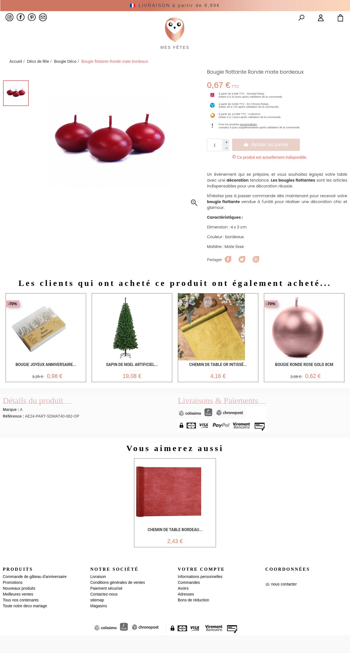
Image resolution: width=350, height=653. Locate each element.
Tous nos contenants (20, 617)
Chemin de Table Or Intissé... (218, 376)
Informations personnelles (200, 594)
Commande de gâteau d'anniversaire (35, 594)
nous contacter (284, 601)
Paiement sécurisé (106, 606)
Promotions (13, 600)
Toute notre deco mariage (25, 623)
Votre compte (201, 586)
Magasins (98, 623)
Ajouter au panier (266, 157)
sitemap (97, 617)
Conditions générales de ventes (117, 600)
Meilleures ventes (18, 611)
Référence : (13, 431)
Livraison (98, 594)
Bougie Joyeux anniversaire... (46, 376)
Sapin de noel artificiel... (132, 376)
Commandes (189, 600)
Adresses (186, 611)
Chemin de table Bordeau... (175, 544)
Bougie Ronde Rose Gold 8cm (304, 376)
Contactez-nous (104, 611)
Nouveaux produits (19, 606)
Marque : (11, 424)
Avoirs (183, 606)
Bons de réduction (193, 617)
